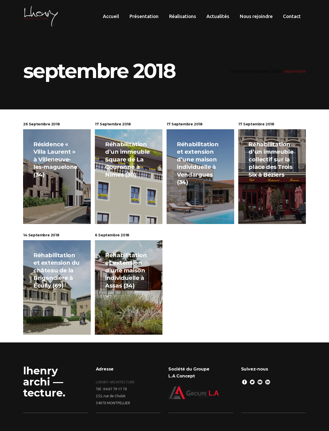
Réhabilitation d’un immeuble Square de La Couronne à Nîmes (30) (127, 159)
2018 (279, 71)
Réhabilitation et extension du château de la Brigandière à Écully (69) (56, 270)
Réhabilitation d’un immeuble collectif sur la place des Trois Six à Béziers (271, 159)
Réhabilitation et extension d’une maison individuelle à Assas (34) (126, 270)
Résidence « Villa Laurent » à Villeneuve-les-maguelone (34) (55, 159)
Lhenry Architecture (252, 71)
